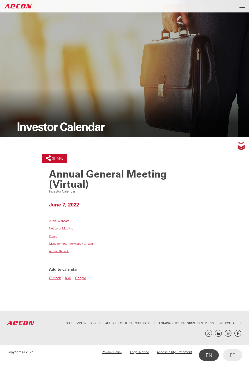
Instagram (228, 333)
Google (80, 278)
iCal (68, 278)
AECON (18, 6)
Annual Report (59, 251)
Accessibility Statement (174, 352)
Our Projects (145, 323)
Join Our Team (99, 323)
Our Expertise (122, 323)
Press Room (214, 323)
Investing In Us (192, 323)
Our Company (76, 323)
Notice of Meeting (61, 228)
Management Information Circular (71, 244)
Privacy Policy (112, 352)
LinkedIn (218, 333)
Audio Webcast (59, 221)
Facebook (237, 333)
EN (209, 355)
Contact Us (233, 323)
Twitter (208, 333)
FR (232, 355)
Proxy (53, 236)
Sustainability (168, 323)
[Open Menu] (242, 6)
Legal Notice (139, 352)
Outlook (55, 278)
